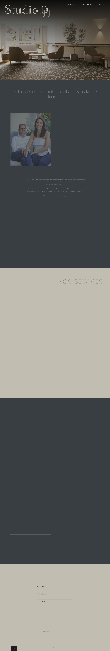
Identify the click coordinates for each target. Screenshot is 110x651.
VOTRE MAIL (55, 596)
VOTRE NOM (55, 589)
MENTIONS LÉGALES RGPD (53, 648)
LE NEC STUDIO (30, 648)
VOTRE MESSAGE (55, 615)
